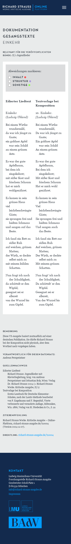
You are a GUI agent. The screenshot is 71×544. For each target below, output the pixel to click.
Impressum (14, 493)
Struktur (18, 81)
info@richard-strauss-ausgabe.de (25, 489)
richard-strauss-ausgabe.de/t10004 (36, 435)
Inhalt (15, 77)
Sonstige (17, 85)
